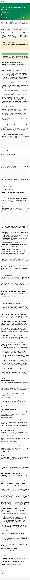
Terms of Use (5, 57)
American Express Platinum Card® (15, 564)
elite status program (9, 187)
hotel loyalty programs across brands (8, 167)
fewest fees (11, 189)
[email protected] (10, 505)
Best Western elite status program (10, 411)
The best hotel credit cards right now (15, 121)
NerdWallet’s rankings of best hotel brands (11, 152)
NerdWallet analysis (19, 128)
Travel (2, 570)
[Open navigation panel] (1, 2)
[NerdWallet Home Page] (4, 2)
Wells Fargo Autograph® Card (14, 556)
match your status (12, 486)
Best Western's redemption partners (19, 353)
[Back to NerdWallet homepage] (1, 5)
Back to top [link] (4, 573)
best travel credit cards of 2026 (18, 551)
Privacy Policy (23, 57)
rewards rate (7, 186)
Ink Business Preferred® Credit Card (17, 566)
